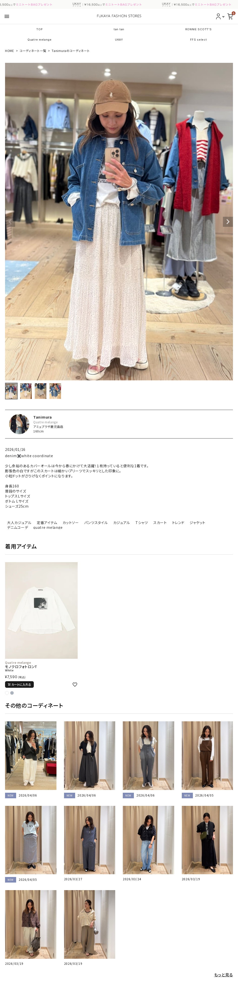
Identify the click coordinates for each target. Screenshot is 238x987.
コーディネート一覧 (33, 50)
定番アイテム (47, 522)
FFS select (198, 39)
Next (228, 222)
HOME (9, 50)
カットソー (71, 522)
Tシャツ (141, 522)
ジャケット (197, 522)
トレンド (178, 522)
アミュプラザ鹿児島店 (48, 426)
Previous (10, 222)
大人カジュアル (19, 522)
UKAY (119, 39)
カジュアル (121, 522)
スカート (160, 522)
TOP (39, 29)
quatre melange (48, 527)
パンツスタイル (96, 522)
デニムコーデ (17, 527)
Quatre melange (39, 39)
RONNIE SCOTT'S (198, 29)
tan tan (119, 29)
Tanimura (42, 417)
